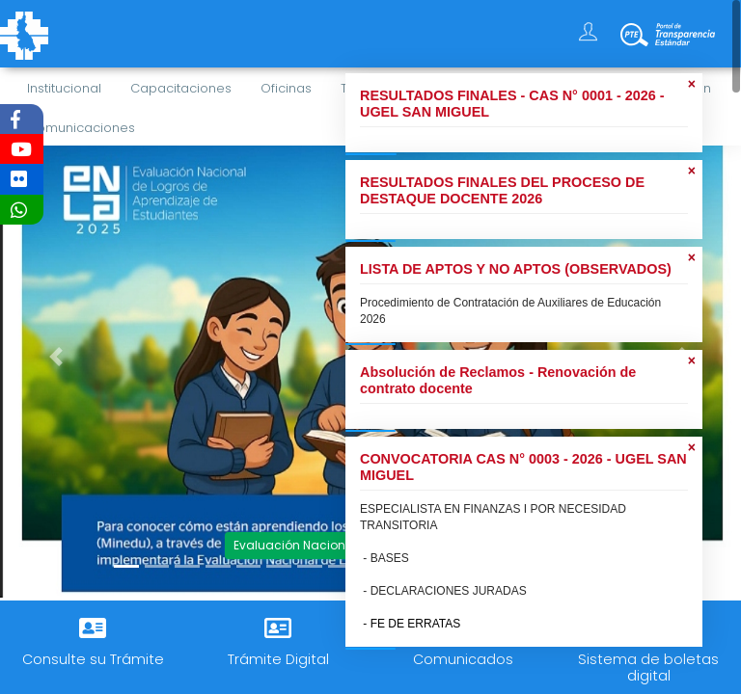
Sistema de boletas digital (648, 667)
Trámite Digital (278, 659)
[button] (55, 357)
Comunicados (463, 659)
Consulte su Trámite (93, 659)
